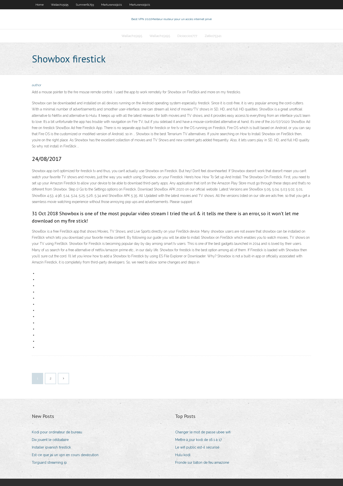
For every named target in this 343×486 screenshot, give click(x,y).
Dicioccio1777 (187, 36)
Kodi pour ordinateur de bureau (57, 432)
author (36, 85)
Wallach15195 (59, 4)
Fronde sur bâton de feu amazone (202, 462)
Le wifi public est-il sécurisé (197, 447)
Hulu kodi (182, 455)
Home (40, 4)
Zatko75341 (213, 36)
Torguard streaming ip (49, 462)
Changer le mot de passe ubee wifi (203, 432)
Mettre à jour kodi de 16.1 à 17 (198, 440)
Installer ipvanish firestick (51, 447)
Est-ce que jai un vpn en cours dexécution (65, 455)
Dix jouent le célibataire (50, 440)
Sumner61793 (85, 4)
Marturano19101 (111, 4)
